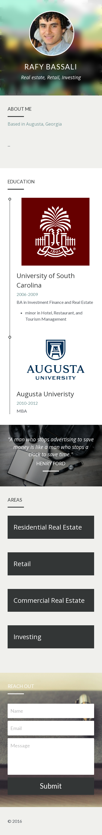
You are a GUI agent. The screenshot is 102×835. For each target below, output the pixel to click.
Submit (51, 786)
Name (16, 711)
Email (16, 728)
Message (20, 745)
